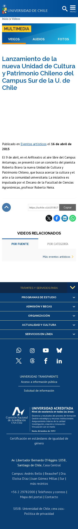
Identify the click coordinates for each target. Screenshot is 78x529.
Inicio (5, 18)
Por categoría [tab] (57, 244)
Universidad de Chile (36, 508)
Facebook (56, 218)
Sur (62, 478)
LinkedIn (65, 218)
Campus (17, 473)
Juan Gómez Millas (44, 478)
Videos (16, 18)
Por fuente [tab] (20, 244)
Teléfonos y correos (51, 492)
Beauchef (51, 473)
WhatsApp (73, 218)
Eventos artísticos (34, 144)
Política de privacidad (39, 513)
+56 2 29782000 (23, 492)
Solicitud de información (39, 390)
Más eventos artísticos (56, 256)
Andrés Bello (33, 473)
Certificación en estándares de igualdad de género (39, 440)
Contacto (51, 497)
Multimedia (16, 28)
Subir (6, 207)
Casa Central (52, 465)
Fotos (63, 39)
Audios (39, 39)
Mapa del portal (31, 497)
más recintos (39, 483)
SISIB (17, 508)
